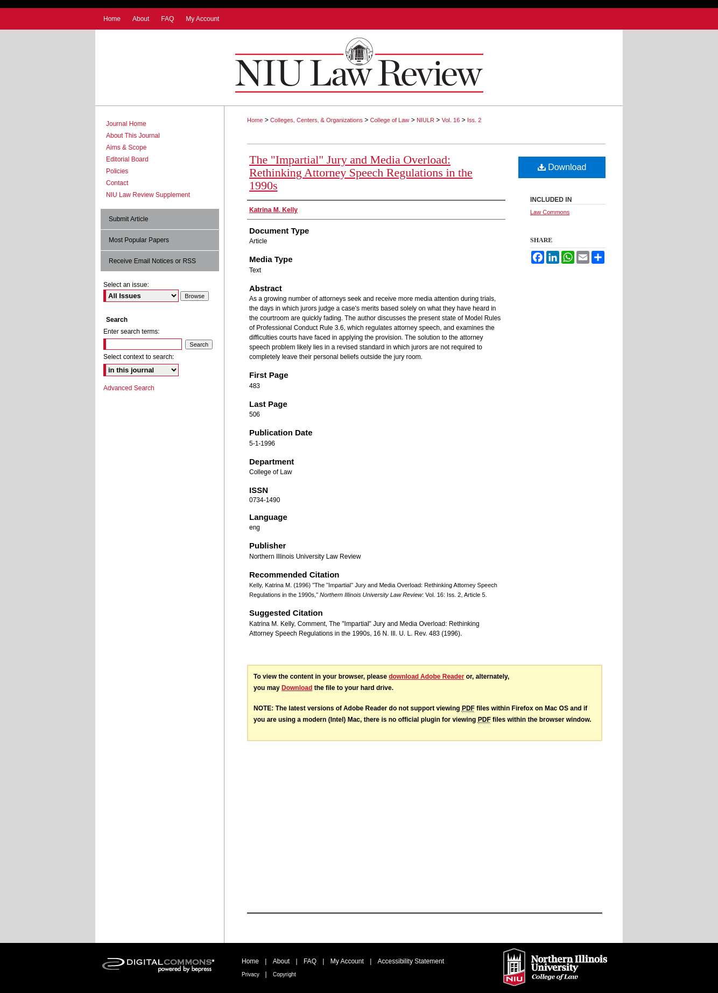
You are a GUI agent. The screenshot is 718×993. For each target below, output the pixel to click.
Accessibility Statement (411, 961)
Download (562, 167)
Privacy (251, 974)
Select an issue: (126, 284)
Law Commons (549, 212)
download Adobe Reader (426, 676)
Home (255, 120)
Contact (117, 183)
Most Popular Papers (139, 240)
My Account (347, 961)
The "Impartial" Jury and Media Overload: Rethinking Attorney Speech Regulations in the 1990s (361, 172)
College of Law (390, 120)
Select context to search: (138, 357)
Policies (117, 171)
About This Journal (133, 135)
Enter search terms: (131, 331)
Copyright (284, 974)
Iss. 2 (474, 120)
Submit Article (128, 219)
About (282, 961)
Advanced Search (128, 388)
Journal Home (126, 124)
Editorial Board (127, 159)
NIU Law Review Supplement (148, 195)
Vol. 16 (451, 120)
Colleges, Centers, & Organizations (316, 120)
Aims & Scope (126, 147)
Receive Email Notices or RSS (152, 261)
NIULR (425, 120)
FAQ (311, 961)
